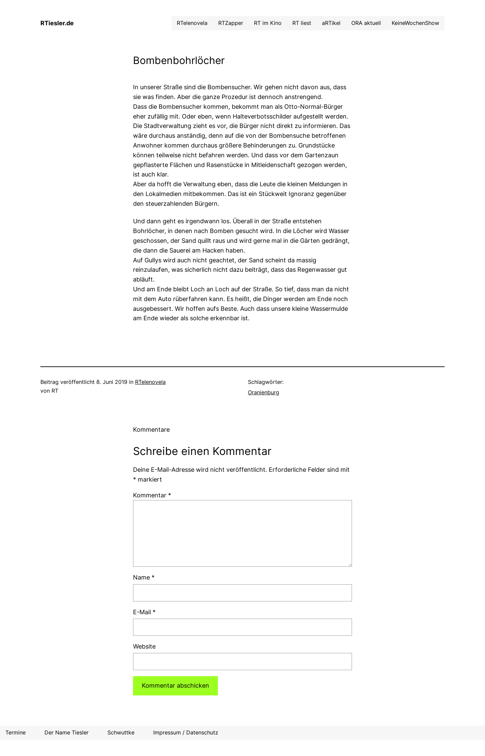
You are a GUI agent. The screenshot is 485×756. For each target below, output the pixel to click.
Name (144, 577)
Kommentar (152, 495)
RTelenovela (150, 382)
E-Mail (144, 612)
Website (144, 646)
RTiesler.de (57, 23)
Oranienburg (263, 392)
